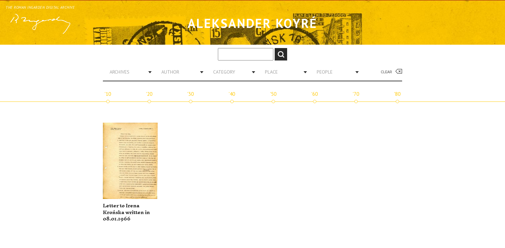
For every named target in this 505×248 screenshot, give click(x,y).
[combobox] (128, 72)
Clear (386, 72)
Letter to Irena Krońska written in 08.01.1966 (126, 212)
